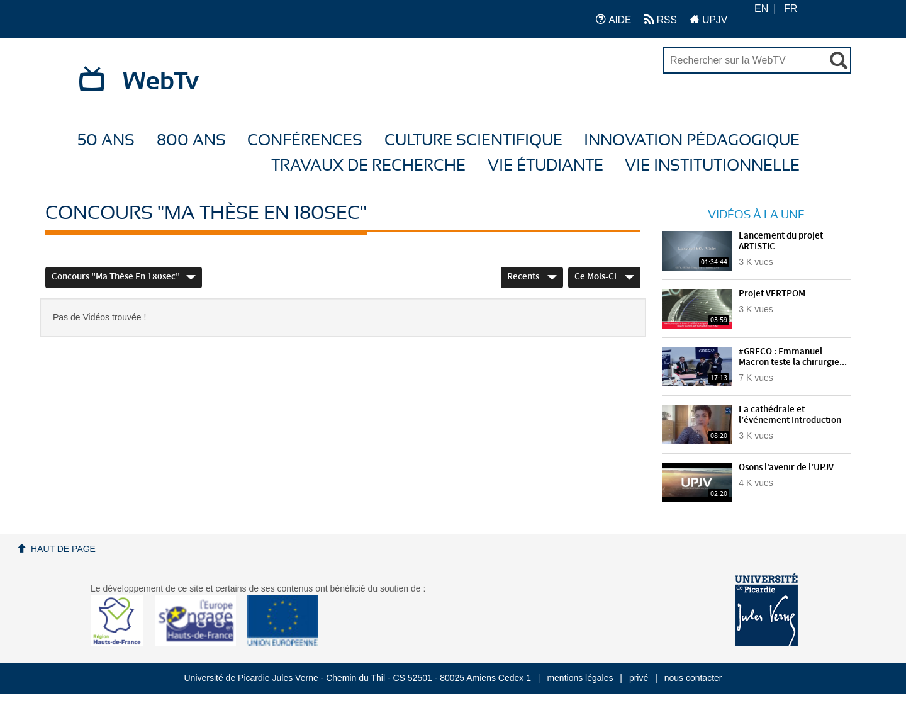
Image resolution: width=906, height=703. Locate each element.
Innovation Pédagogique (692, 141)
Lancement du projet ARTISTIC (781, 241)
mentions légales (580, 678)
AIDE (614, 19)
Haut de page (63, 549)
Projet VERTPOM (772, 294)
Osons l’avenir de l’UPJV (786, 467)
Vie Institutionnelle (712, 166)
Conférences (304, 141)
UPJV (708, 19)
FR (790, 8)
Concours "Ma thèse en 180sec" (124, 277)
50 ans (106, 141)
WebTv (161, 81)
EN (761, 8)
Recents (532, 277)
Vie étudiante (545, 166)
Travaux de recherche (368, 166)
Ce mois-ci (604, 277)
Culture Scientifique (473, 141)
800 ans (191, 141)
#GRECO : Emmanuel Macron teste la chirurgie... (793, 357)
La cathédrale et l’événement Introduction (790, 415)
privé (638, 678)
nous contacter (693, 678)
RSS (660, 19)
